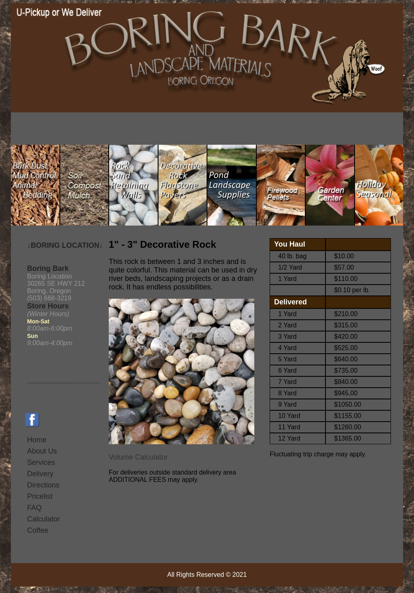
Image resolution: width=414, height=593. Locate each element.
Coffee (38, 530)
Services (41, 462)
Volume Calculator (138, 457)
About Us (42, 451)
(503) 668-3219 (49, 298)
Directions (43, 485)
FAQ (34, 508)
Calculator (43, 519)
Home (36, 440)
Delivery (40, 474)
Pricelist (40, 496)
